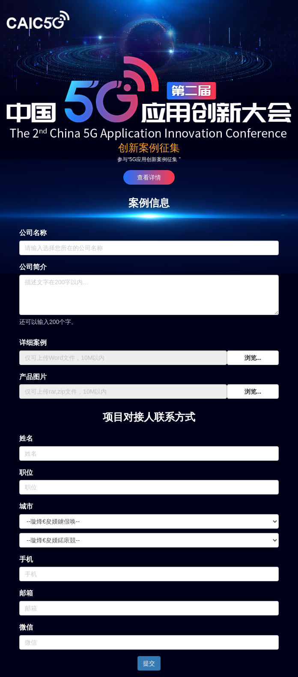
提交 (149, 663)
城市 (26, 506)
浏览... (253, 357)
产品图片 (33, 376)
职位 (26, 472)
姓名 (26, 438)
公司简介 (33, 267)
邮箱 (26, 593)
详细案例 (33, 342)
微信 (26, 627)
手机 (26, 559)
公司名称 (33, 232)
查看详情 (149, 177)
